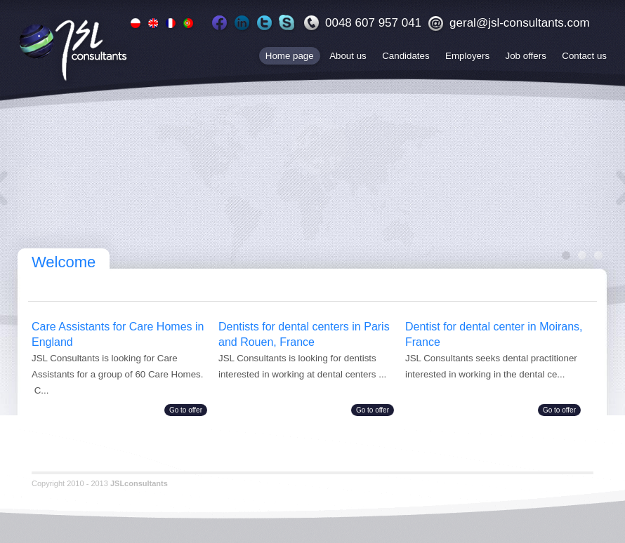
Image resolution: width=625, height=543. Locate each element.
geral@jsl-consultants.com (519, 22)
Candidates (405, 56)
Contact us (584, 56)
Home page (289, 56)
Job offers (526, 56)
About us (348, 56)
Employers (467, 56)
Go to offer (185, 410)
